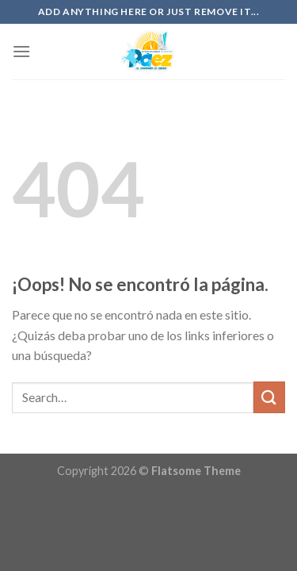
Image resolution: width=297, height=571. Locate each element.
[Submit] (269, 396)
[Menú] (21, 51)
